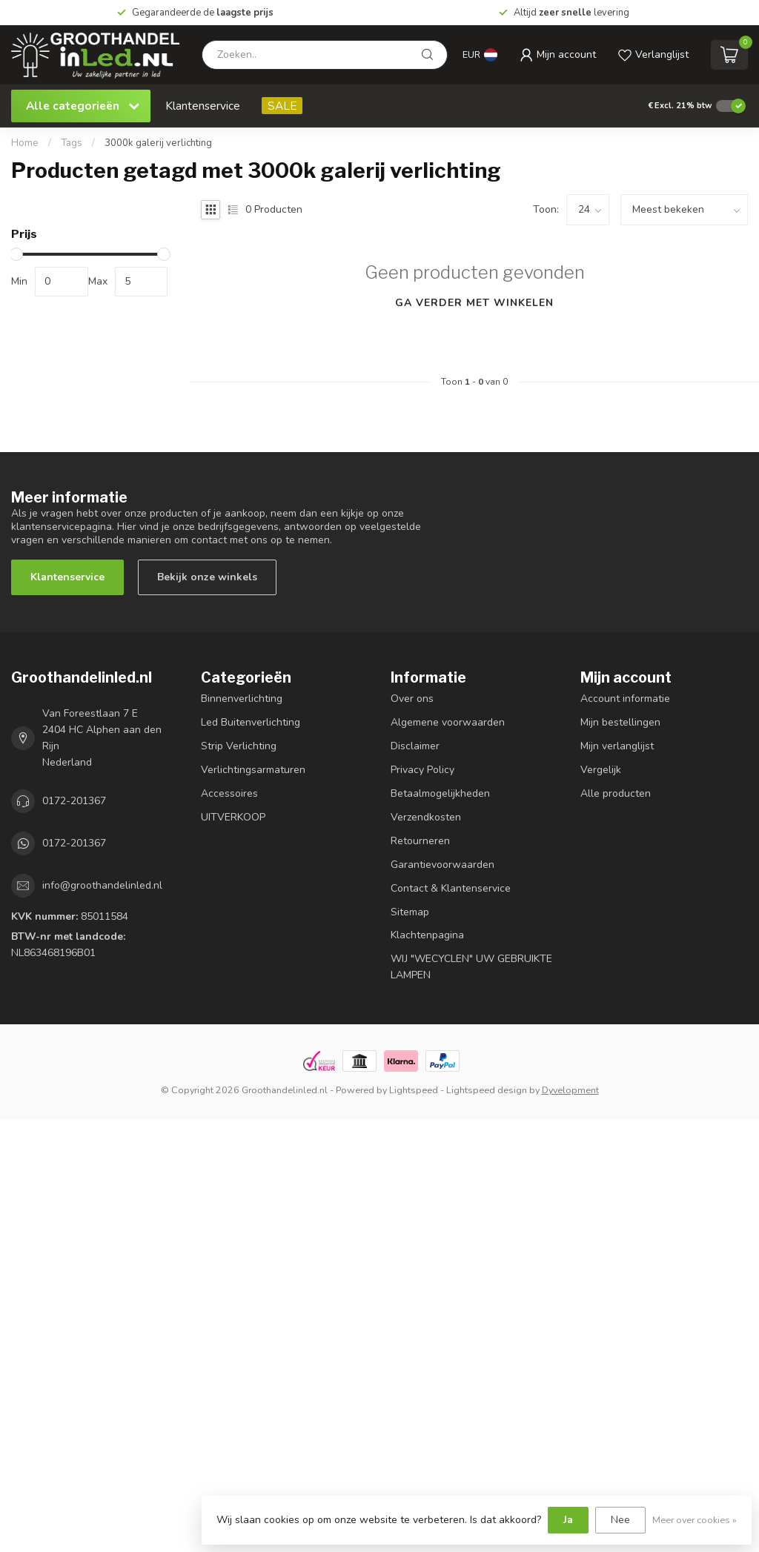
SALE (282, 105)
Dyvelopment (570, 1090)
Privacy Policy (422, 770)
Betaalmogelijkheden (440, 793)
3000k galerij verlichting (158, 143)
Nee (620, 1520)
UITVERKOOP (233, 817)
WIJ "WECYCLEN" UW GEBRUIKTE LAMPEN (471, 967)
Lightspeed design (486, 1090)
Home (25, 143)
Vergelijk (600, 770)
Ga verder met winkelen (474, 303)
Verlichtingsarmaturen (253, 770)
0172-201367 (74, 801)
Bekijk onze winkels (207, 577)
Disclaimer (415, 746)
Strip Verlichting (238, 746)
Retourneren (420, 841)
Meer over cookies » (694, 1519)
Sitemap (410, 912)
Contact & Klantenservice (451, 888)
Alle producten (615, 793)
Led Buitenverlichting (250, 722)
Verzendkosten (426, 817)
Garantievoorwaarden (442, 865)
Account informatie (625, 699)
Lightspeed (413, 1090)
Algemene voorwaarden (448, 722)
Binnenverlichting (241, 699)
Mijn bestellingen (620, 722)
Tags (71, 143)
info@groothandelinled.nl (102, 885)
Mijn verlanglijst (617, 746)
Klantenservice (202, 105)
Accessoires (229, 793)
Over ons (412, 699)
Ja (568, 1520)
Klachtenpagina (427, 935)
